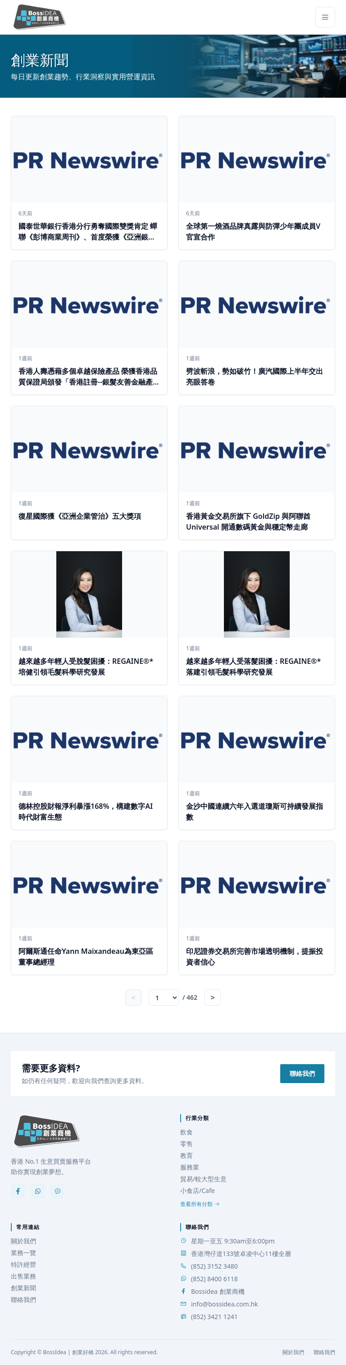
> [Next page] (213, 997)
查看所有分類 (200, 1204)
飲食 (186, 1132)
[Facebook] (18, 1191)
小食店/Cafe (197, 1190)
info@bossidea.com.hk (224, 1304)
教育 (186, 1155)
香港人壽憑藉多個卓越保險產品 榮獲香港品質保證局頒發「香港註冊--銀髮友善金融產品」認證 (87, 382)
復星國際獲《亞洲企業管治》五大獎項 (79, 516)
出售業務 (23, 1276)
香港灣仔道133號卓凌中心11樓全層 (241, 1253)
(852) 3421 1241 (214, 1316)
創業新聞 (23, 1287)
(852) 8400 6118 (214, 1278)
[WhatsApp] (38, 1191)
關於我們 (23, 1241)
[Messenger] (57, 1191)
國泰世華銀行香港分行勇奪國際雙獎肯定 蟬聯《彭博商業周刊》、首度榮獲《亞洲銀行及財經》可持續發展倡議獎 (87, 237)
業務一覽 (23, 1252)
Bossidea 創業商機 (218, 1291)
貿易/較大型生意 (203, 1179)
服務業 (189, 1167)
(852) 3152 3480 (214, 1266)
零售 (186, 1143)
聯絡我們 (302, 1073)
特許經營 (23, 1264)
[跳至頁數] (164, 997)
